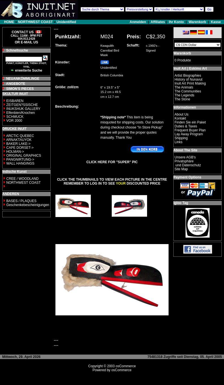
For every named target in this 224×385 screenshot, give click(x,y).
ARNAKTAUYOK (19, 140)
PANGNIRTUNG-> (20, 159)
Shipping (181, 138)
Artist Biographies (188, 76)
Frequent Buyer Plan (190, 130)
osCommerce (126, 366)
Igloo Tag (180, 203)
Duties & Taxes (186, 126)
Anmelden (138, 22)
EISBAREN (14, 101)
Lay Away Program (189, 134)
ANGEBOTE (15, 84)
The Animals (184, 87)
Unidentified (66, 22)
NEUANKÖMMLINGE (22, 79)
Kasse (216, 22)
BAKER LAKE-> (18, 144)
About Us (181, 114)
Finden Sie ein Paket (190, 122)
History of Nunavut (189, 79)
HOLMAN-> (15, 152)
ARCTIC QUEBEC (20, 136)
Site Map (181, 169)
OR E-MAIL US (26, 42)
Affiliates (158, 22)
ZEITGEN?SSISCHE (22, 105)
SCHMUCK (14, 117)
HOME (9, 22)
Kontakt (180, 118)
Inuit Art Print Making (190, 83)
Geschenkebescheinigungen (27, 205)
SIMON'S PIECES (20, 89)
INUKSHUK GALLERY (23, 109)
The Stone (182, 99)
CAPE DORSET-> (19, 148)
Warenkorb (197, 22)
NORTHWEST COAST (35, 22)
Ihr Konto (176, 22)
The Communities (188, 91)
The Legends (184, 95)
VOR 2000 (14, 121)
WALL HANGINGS (20, 163)
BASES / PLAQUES (21, 201)
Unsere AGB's (185, 157)
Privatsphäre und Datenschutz (188, 163)
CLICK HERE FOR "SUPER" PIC (111, 162)
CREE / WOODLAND (21, 179)
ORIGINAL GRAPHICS (23, 156)
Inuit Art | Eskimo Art (190, 68)
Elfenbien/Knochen (20, 113)
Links (178, 142)
